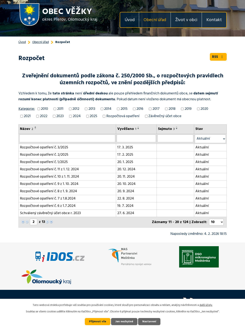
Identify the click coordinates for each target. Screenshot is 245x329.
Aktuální (202, 147)
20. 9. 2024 (125, 191)
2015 (124, 109)
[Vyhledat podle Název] (67, 138)
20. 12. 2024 (126, 169)
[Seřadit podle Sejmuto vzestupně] (177, 127)
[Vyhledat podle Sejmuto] (175, 138)
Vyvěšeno (126, 129)
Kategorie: (27, 109)
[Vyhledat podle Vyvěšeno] (136, 138)
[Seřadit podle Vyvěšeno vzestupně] (138, 127)
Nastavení (149, 321)
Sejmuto (166, 129)
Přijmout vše (97, 321)
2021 (27, 116)
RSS (218, 57)
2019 (188, 109)
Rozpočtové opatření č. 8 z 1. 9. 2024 (48, 191)
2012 (75, 109)
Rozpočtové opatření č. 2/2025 (44, 154)
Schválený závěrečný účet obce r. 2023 (50, 213)
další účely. (205, 305)
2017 (156, 109)
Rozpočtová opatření (122, 116)
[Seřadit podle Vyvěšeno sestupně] (138, 128)
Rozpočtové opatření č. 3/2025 (44, 147)
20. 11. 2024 (126, 176)
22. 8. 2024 (125, 198)
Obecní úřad (155, 20)
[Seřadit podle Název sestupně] (35, 128)
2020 (204, 109)
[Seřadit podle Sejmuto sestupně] (177, 128)
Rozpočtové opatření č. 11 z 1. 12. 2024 (49, 169)
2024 (77, 116)
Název (26, 129)
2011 (60, 109)
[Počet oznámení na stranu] (216, 222)
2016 (139, 109)
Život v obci (186, 20)
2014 (107, 109)
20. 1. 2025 (125, 162)
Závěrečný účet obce (164, 116)
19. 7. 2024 (125, 206)
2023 (60, 116)
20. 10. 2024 (126, 184)
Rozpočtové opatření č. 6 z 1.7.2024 (48, 206)
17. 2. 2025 (125, 154)
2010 (44, 109)
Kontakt (214, 20)
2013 (91, 109)
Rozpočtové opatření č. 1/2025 (44, 162)
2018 (172, 109)
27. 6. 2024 (125, 213)
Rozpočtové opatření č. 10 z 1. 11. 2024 (49, 176)
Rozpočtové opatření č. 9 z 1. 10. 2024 (49, 184)
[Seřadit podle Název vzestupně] (35, 127)
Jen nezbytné (124, 321)
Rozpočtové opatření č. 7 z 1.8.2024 (48, 198)
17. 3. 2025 (125, 147)
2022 (43, 116)
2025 (93, 116)
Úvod (130, 20)
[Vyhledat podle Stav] (210, 139)
